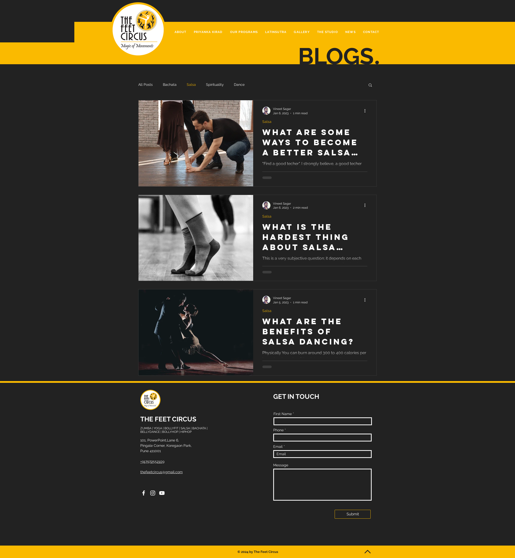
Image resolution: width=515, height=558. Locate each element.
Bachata (170, 85)
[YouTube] (162, 493)
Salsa (191, 85)
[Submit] (353, 514)
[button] (244, 32)
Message (280, 465)
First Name (282, 414)
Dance (239, 85)
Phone (278, 430)
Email (278, 446)
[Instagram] (152, 493)
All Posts (145, 85)
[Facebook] (143, 493)
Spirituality (215, 85)
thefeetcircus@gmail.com (161, 472)
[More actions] (367, 111)
